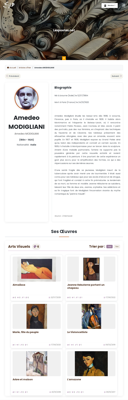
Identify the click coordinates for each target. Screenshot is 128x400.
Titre (116, 246)
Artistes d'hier (25, 67)
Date (109, 246)
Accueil (11, 67)
